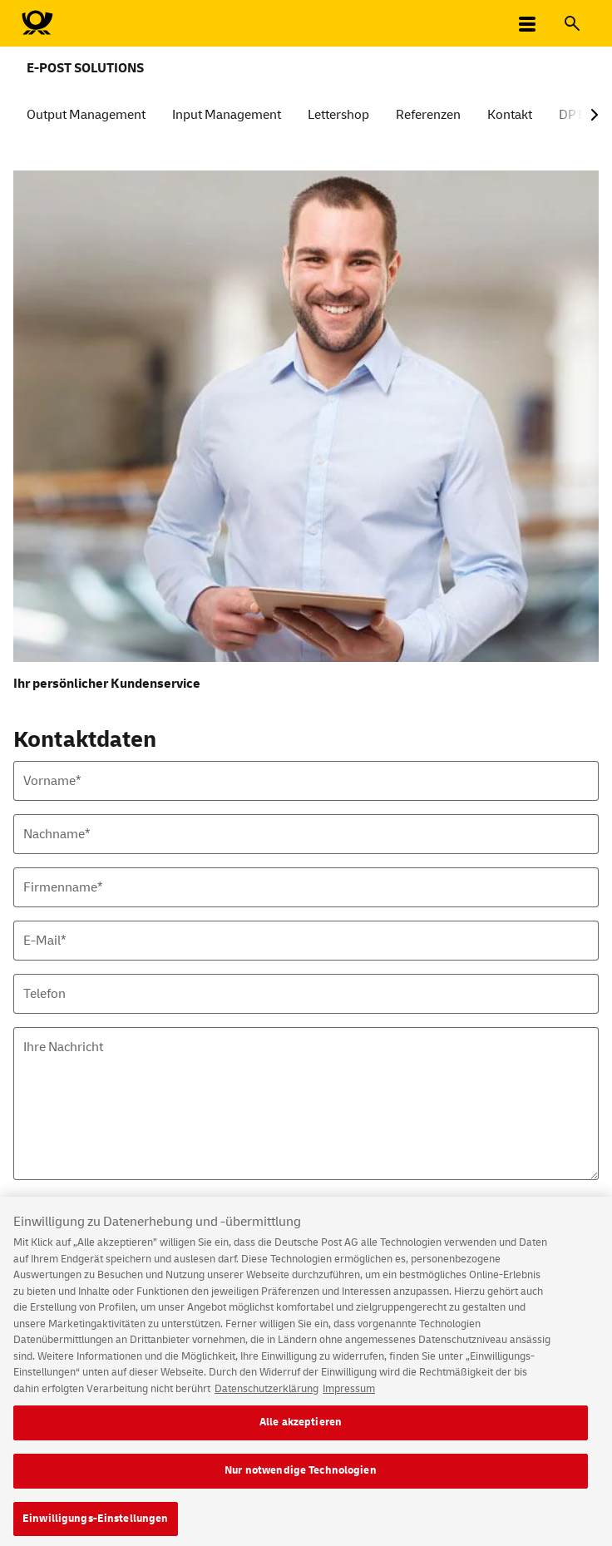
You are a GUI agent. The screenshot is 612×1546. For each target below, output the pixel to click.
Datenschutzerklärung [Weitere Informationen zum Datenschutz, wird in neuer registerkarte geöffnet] (266, 1395)
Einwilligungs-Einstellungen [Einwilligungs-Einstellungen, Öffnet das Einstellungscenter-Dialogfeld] (95, 1525)
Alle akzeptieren (300, 1429)
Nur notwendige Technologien (301, 1477)
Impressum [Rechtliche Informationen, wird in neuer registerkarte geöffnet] (349, 1395)
